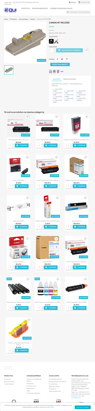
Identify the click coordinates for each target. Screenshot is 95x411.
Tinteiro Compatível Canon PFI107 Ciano (76, 140)
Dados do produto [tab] (69, 79)
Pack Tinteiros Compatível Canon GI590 (47, 302)
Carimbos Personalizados (61, 8)
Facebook (6, 368)
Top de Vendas (9, 384)
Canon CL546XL (18, 262)
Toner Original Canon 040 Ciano (76, 262)
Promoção (7, 379)
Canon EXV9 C (76, 221)
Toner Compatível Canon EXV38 (76, 302)
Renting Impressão (40, 8)
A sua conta (54, 376)
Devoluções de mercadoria (57, 381)
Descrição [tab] (56, 79)
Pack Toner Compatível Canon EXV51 (18, 302)
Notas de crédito (54, 386)
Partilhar (57, 59)
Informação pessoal (55, 379)
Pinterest (67, 59)
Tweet (62, 59)
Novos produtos (9, 381)
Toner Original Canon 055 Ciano (18, 140)
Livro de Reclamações (33, 393)
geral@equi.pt (75, 398)
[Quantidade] (51, 50)
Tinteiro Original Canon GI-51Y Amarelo (47, 221)
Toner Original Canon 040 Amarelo (47, 180)
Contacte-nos (31, 386)
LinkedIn (10, 368)
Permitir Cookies (83, 407)
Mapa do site (31, 388)
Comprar (21, 145)
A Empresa (30, 383)
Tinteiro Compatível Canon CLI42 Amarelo (18, 344)
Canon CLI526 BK (18, 180)
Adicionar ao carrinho (69, 50)
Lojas (28, 391)
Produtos (25, 8)
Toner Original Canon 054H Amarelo (47, 140)
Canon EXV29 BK (18, 221)
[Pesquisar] (78, 12)
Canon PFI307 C (47, 262)
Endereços (52, 389)
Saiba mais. (50, 407)
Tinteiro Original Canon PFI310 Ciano (76, 180)
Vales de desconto (55, 391)
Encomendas (53, 384)
